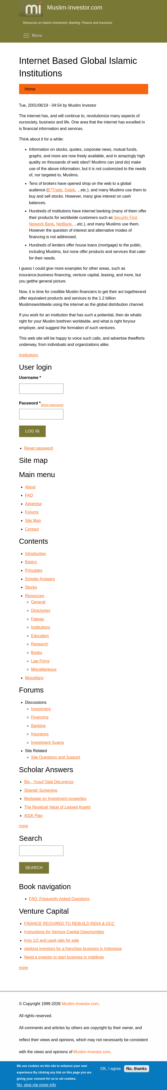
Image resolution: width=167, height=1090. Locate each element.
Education (40, 636)
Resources (34, 596)
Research (39, 644)
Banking (38, 726)
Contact (32, 529)
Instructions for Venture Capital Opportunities (64, 932)
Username (30, 377)
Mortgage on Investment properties (55, 798)
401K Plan (33, 815)
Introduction (35, 554)
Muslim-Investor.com (80, 1004)
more (23, 826)
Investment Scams (47, 742)
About (30, 487)
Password (30, 403)
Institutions (28, 355)
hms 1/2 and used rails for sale (51, 940)
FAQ (29, 495)
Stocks (31, 587)
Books (36, 652)
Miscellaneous (44, 669)
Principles (33, 570)
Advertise (33, 504)
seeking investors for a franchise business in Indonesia (73, 948)
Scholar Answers (40, 579)
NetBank (64, 224)
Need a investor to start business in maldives (64, 957)
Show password (52, 405)
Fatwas (37, 619)
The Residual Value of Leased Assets (57, 807)
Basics (31, 562)
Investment (41, 709)
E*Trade (55, 190)
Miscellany (34, 678)
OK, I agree (110, 1068)
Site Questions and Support (55, 757)
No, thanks (136, 1068)
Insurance (40, 734)
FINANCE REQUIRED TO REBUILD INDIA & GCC (69, 923)
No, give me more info (36, 1085)
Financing (39, 717)
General (38, 602)
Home (30, 89)
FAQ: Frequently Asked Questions (59, 899)
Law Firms (40, 661)
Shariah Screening (40, 790)
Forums (32, 512)
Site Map (33, 520)
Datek (70, 190)
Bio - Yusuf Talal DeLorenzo (49, 782)
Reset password (38, 448)
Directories (40, 610)
